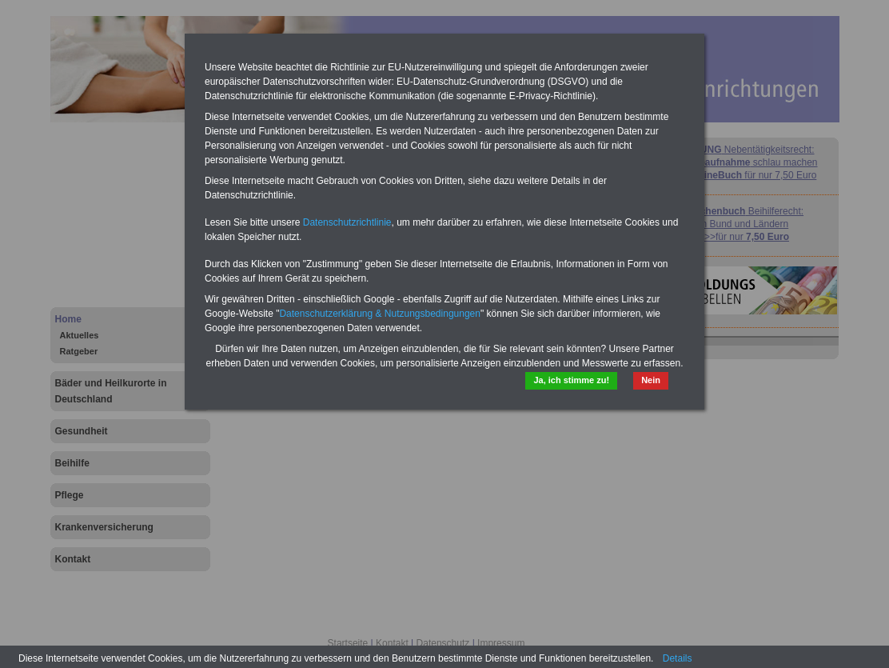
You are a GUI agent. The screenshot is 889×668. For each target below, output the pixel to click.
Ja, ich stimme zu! (571, 380)
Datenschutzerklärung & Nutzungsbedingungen (379, 313)
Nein (650, 380)
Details (677, 658)
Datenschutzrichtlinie (347, 222)
